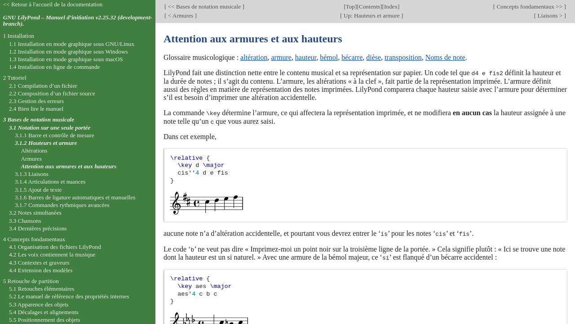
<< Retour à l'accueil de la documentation (52, 4)
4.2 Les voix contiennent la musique (52, 254)
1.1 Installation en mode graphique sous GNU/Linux (71, 43)
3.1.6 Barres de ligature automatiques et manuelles (75, 197)
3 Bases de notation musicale (38, 119)
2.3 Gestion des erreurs (36, 101)
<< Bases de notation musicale (204, 6)
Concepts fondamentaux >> (529, 6)
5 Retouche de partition (31, 281)
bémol (329, 57)
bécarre (352, 57)
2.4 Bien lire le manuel (36, 108)
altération (253, 57)
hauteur (305, 57)
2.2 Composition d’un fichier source (52, 93)
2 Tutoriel (15, 77)
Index (391, 6)
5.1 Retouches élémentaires (42, 288)
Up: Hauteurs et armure (372, 15)
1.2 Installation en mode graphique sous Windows (68, 51)
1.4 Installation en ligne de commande (54, 66)
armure (281, 57)
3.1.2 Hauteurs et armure (46, 143)
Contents (369, 6)
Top (350, 6)
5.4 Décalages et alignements (44, 312)
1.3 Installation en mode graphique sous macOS (66, 59)
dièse (373, 57)
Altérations (34, 150)
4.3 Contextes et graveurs (39, 262)
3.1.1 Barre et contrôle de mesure (54, 135)
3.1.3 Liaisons (32, 174)
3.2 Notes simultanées (35, 212)
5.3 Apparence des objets (39, 304)
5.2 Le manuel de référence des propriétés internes (69, 296)
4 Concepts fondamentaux (34, 239)
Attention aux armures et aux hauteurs (68, 166)
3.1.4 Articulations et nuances (50, 181)
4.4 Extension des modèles (40, 270)
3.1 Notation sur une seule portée (49, 127)
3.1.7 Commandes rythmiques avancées (62, 205)
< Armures (180, 15)
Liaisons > (550, 15)
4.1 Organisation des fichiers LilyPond (55, 246)
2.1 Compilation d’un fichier (43, 85)
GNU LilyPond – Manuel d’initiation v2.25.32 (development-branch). (77, 20)
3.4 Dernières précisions (38, 228)
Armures (31, 158)
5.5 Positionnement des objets (44, 319)
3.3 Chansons (25, 220)
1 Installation (19, 35)
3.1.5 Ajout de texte (38, 189)
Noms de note (445, 57)
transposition (403, 57)
